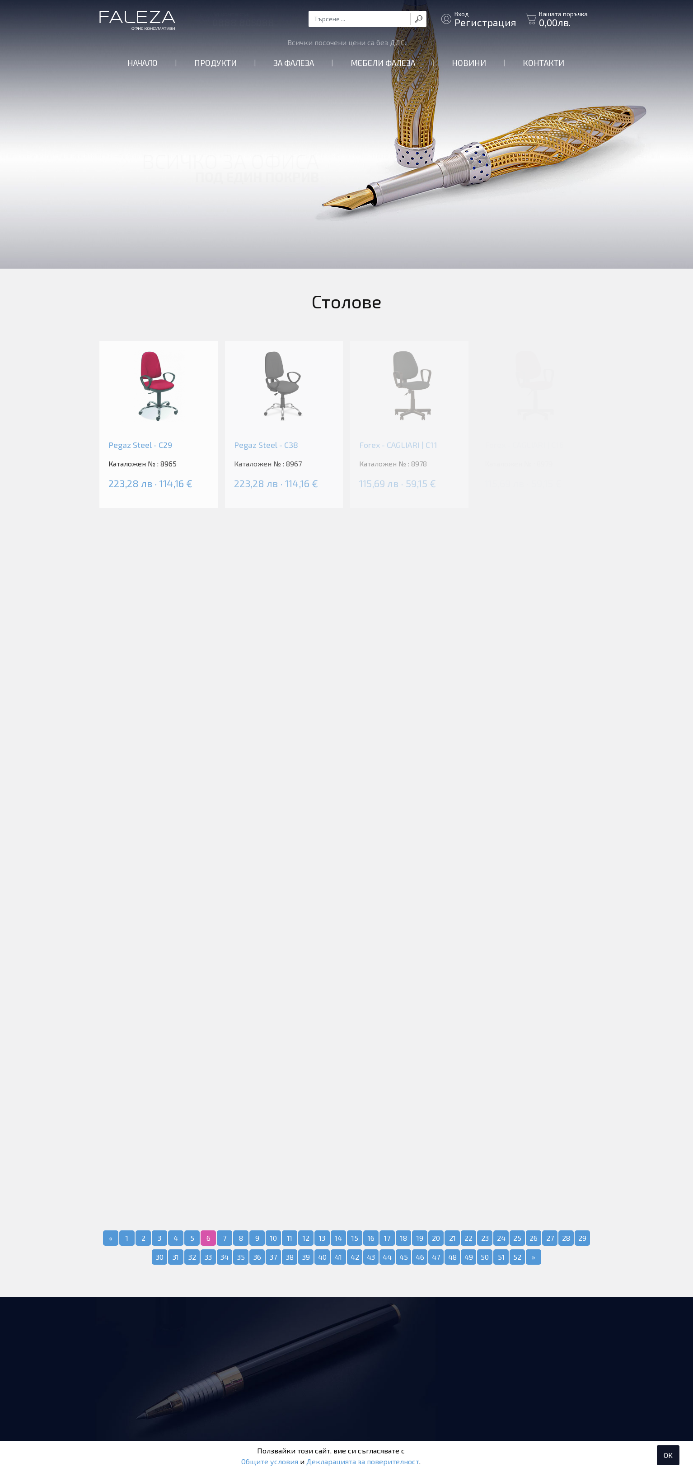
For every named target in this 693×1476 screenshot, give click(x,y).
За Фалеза (293, 63)
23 (485, 1238)
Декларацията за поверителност (362, 1461)
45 (403, 1257)
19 (420, 1238)
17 (387, 1238)
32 (192, 1257)
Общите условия (269, 1461)
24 (501, 1238)
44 (387, 1257)
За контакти (243, 19)
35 (241, 1257)
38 (290, 1257)
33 (208, 1257)
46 (420, 1257)
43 (371, 1257)
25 (517, 1238)
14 (338, 1238)
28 (566, 1238)
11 (289, 1238)
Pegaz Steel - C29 (140, 444)
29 (582, 1238)
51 (501, 1257)
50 (485, 1257)
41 (338, 1257)
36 (257, 1257)
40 (322, 1257)
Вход (485, 19)
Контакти (543, 63)
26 (533, 1238)
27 (550, 1238)
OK (668, 1455)
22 (468, 1238)
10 (273, 1238)
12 (306, 1238)
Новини (469, 63)
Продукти (215, 63)
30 (160, 1257)
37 (273, 1257)
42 (355, 1257)
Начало (142, 63)
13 (322, 1238)
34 (224, 1257)
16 (371, 1238)
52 (517, 1257)
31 (176, 1257)
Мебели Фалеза (383, 63)
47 (436, 1257)
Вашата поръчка (563, 19)
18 (403, 1238)
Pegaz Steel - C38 (266, 444)
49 (468, 1257)
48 (452, 1257)
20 (436, 1238)
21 (452, 1238)
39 (306, 1257)
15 (354, 1238)
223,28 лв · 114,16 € (150, 483)
